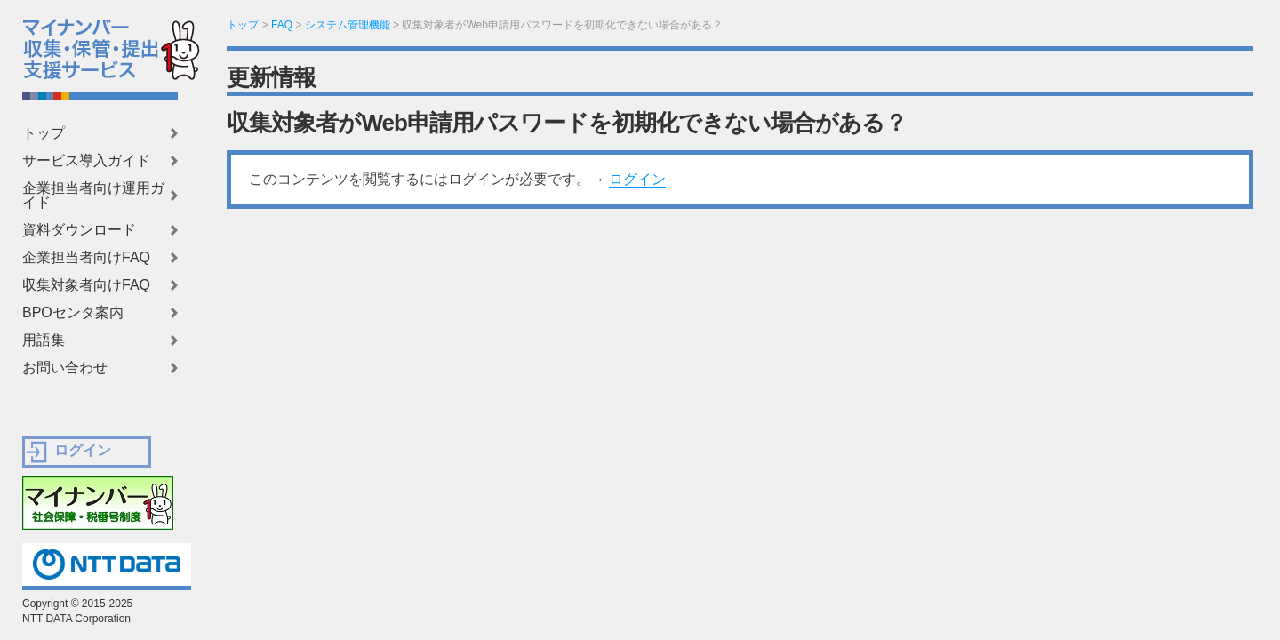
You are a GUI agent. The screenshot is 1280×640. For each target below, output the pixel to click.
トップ (43, 133)
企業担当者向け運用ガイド (93, 195)
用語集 (43, 340)
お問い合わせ (65, 368)
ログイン (637, 179)
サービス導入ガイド (86, 161)
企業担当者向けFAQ (86, 258)
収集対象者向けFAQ (86, 285)
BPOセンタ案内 (73, 313)
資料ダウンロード (79, 230)
